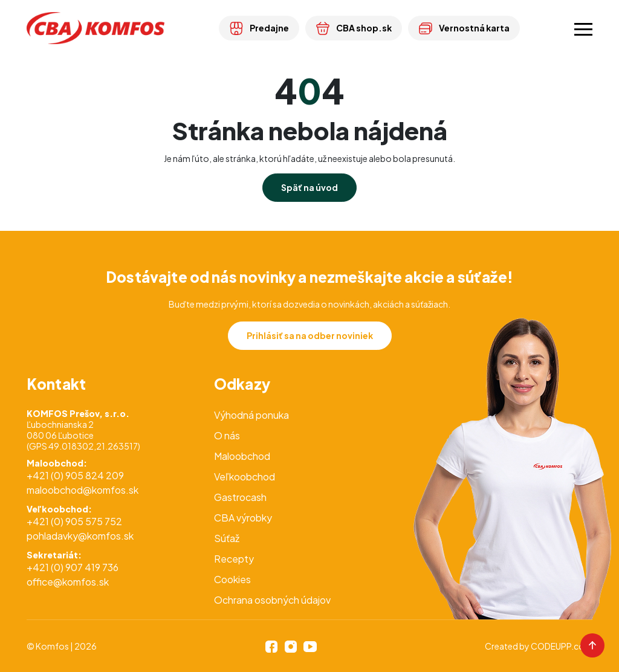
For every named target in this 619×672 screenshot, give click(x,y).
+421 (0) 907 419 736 (72, 567)
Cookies (232, 579)
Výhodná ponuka (251, 415)
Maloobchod (242, 456)
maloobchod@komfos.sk (82, 489)
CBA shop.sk (354, 28)
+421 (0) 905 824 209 (75, 475)
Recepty (234, 558)
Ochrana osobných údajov (272, 599)
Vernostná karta (464, 28)
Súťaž (226, 538)
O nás (227, 435)
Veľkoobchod (244, 476)
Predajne (259, 28)
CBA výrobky (243, 517)
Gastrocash (240, 497)
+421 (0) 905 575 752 (74, 521)
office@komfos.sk (68, 581)
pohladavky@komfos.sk (80, 535)
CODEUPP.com (561, 646)
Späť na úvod (309, 187)
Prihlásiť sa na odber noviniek (310, 335)
